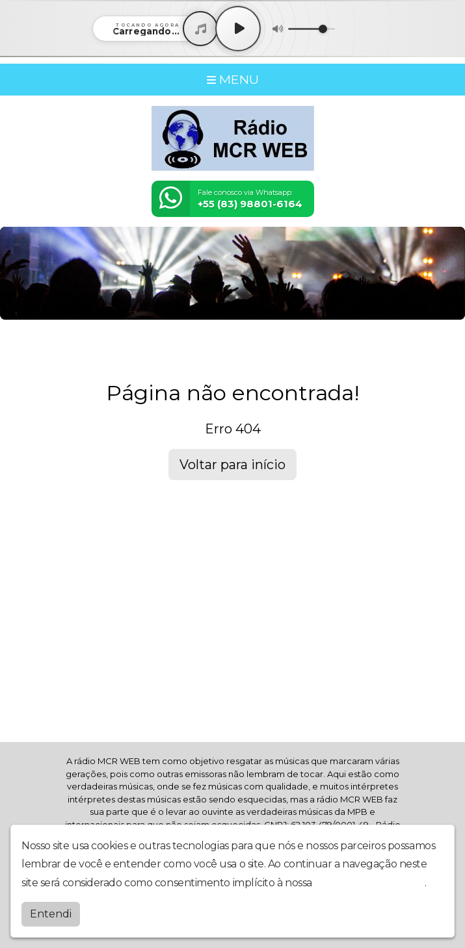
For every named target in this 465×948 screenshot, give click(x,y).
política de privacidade (369, 883)
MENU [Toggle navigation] (233, 79)
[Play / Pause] (238, 28)
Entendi (51, 914)
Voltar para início (232, 464)
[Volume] (311, 29)
